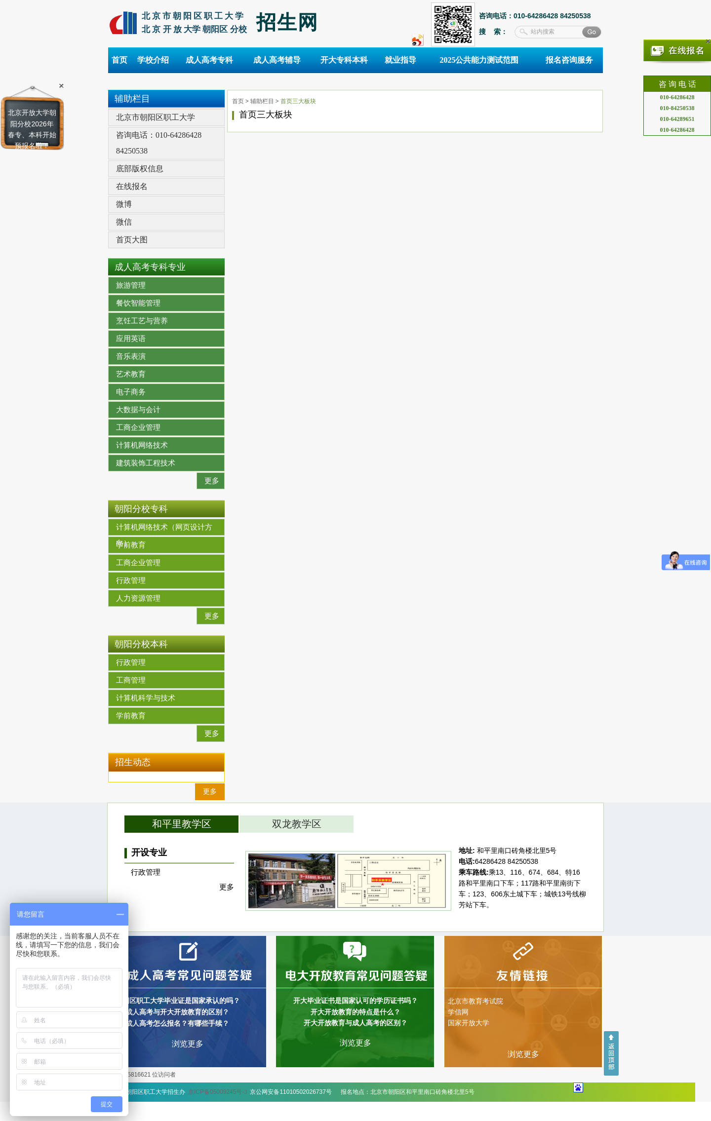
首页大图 (132, 239)
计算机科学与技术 (145, 698)
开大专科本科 (344, 60)
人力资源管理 (138, 598)
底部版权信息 (139, 168)
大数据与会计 (138, 410)
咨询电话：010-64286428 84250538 (158, 143)
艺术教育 (131, 374)
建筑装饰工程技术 (145, 463)
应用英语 (131, 339)
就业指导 (400, 60)
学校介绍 (153, 60)
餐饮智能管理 (138, 303)
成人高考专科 (209, 60)
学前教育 (131, 545)
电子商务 (131, 392)
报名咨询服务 (569, 60)
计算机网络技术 (142, 445)
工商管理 (131, 680)
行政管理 (131, 580)
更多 (211, 481)
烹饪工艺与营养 (142, 321)
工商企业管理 (138, 427)
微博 (124, 204)
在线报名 (132, 186)
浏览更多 (187, 1044)
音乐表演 (131, 356)
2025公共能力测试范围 (478, 60)
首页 (119, 60)
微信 (124, 222)
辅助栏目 (262, 101)
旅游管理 (131, 285)
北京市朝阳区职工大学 (155, 117)
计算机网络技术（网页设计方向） (164, 529)
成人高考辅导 (277, 60)
